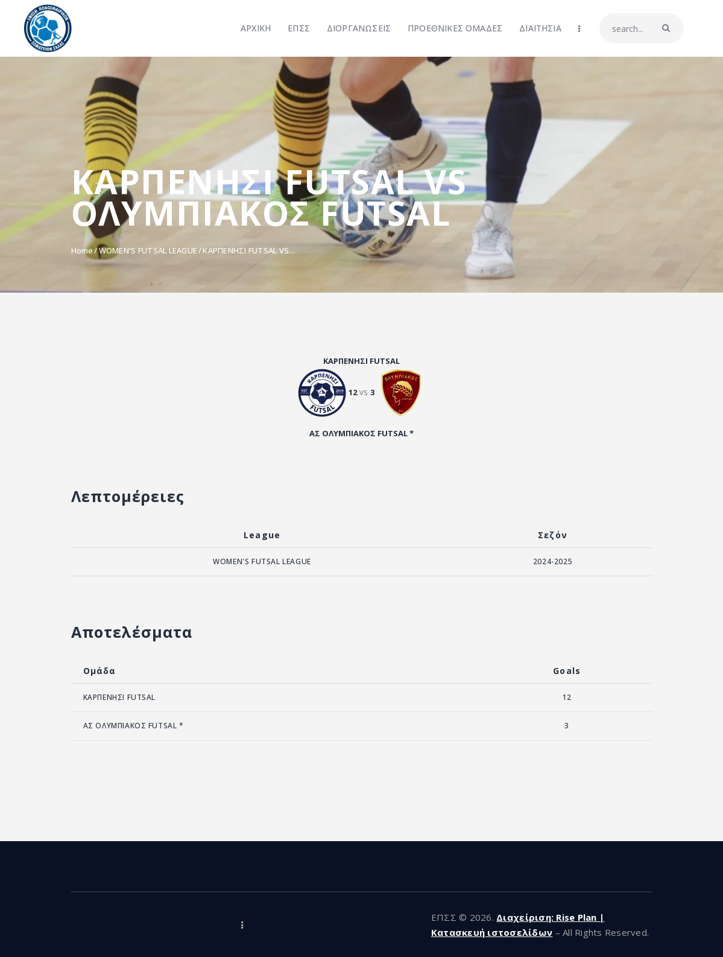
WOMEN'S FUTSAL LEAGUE (148, 250)
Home (82, 250)
